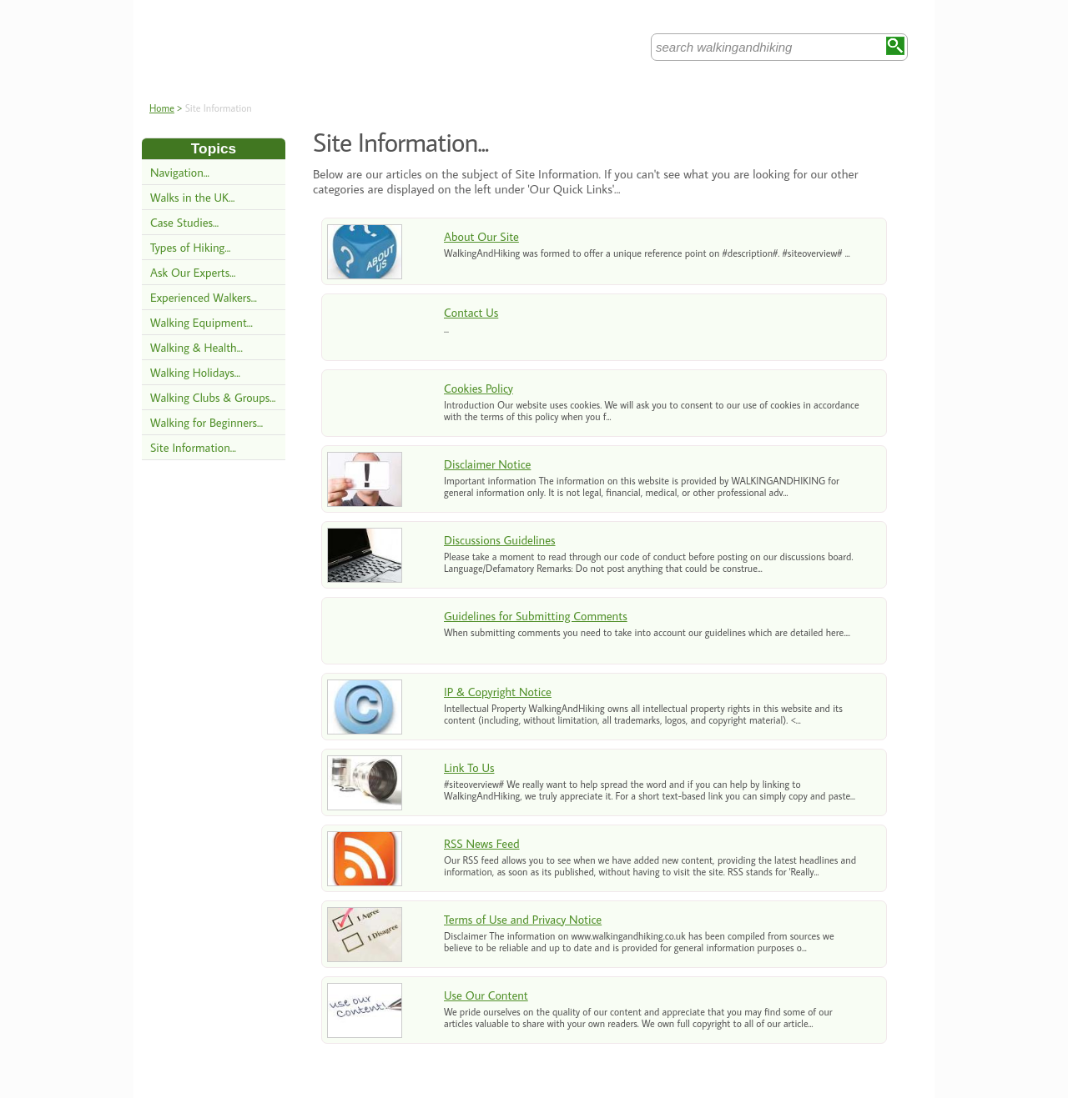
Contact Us (471, 312)
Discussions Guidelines (500, 540)
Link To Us (469, 767)
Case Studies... (184, 222)
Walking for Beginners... (206, 422)
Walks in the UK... (192, 197)
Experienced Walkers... (203, 297)
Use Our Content (486, 995)
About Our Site (481, 236)
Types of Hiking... (190, 247)
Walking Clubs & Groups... (212, 397)
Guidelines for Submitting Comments (535, 616)
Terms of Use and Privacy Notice (523, 919)
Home (161, 108)
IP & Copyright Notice (498, 691)
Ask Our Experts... (192, 272)
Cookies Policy (478, 388)
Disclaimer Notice (487, 464)
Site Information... (193, 447)
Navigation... (179, 172)
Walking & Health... (196, 347)
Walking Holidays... (195, 372)
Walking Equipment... (201, 322)
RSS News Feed (482, 843)
